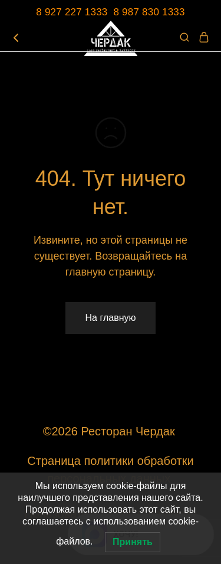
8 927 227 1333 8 (79, 12)
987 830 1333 (153, 12)
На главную (110, 318)
